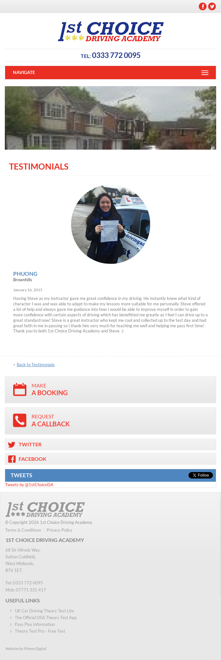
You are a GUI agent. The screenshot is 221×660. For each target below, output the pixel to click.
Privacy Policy (59, 530)
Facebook (202, 6)
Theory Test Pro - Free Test (40, 631)
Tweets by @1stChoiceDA (29, 484)
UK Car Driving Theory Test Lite (44, 610)
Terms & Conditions (23, 530)
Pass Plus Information (35, 624)
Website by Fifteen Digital (25, 648)
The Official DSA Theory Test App (46, 617)
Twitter (212, 6)
